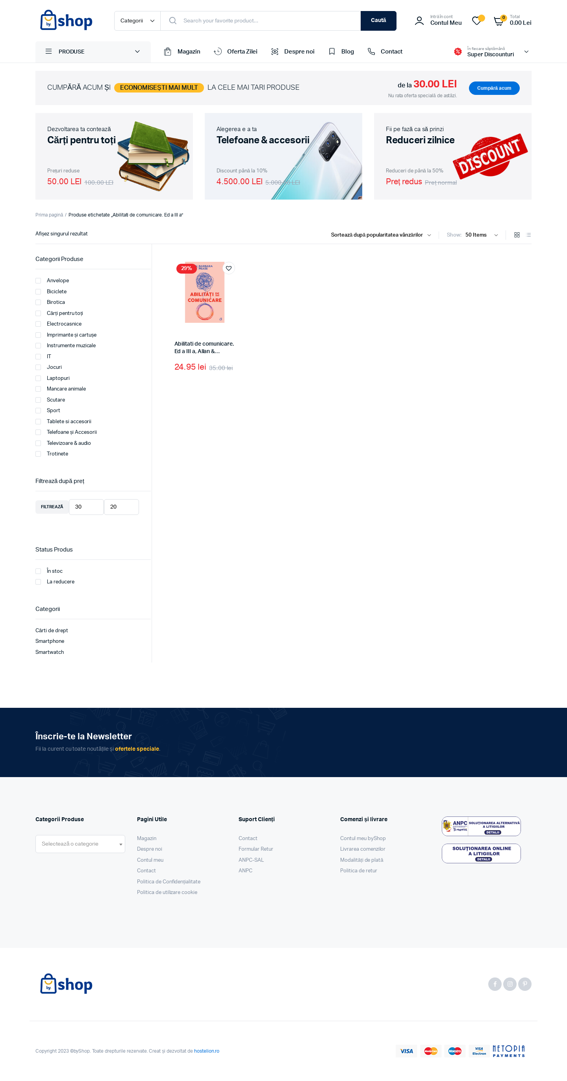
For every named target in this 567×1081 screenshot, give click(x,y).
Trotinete (51, 454)
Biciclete (51, 291)
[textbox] (70, 844)
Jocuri (48, 367)
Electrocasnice (58, 324)
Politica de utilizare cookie (167, 892)
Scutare (50, 400)
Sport (47, 410)
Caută (378, 20)
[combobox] (80, 844)
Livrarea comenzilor (362, 849)
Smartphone (49, 641)
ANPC (245, 871)
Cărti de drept (51, 630)
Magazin (181, 52)
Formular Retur (256, 849)
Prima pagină (49, 215)
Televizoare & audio (63, 443)
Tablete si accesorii (63, 421)
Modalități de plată (362, 860)
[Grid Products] (517, 235)
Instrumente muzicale (65, 345)
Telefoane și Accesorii (66, 432)
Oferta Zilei (235, 52)
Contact (384, 52)
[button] (229, 268)
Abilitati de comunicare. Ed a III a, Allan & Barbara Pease (204, 351)
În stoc (49, 571)
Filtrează (52, 507)
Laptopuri (52, 378)
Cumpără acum (494, 88)
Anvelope (52, 280)
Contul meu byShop (363, 838)
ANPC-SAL (251, 860)
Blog (340, 52)
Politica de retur (358, 871)
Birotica (50, 302)
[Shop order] (383, 235)
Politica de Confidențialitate (168, 882)
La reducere (54, 582)
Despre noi (292, 52)
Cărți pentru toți (59, 313)
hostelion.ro (207, 1051)
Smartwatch (49, 652)
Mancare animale (60, 389)
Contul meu (150, 860)
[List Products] (528, 235)
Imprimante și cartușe (65, 335)
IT (43, 356)
